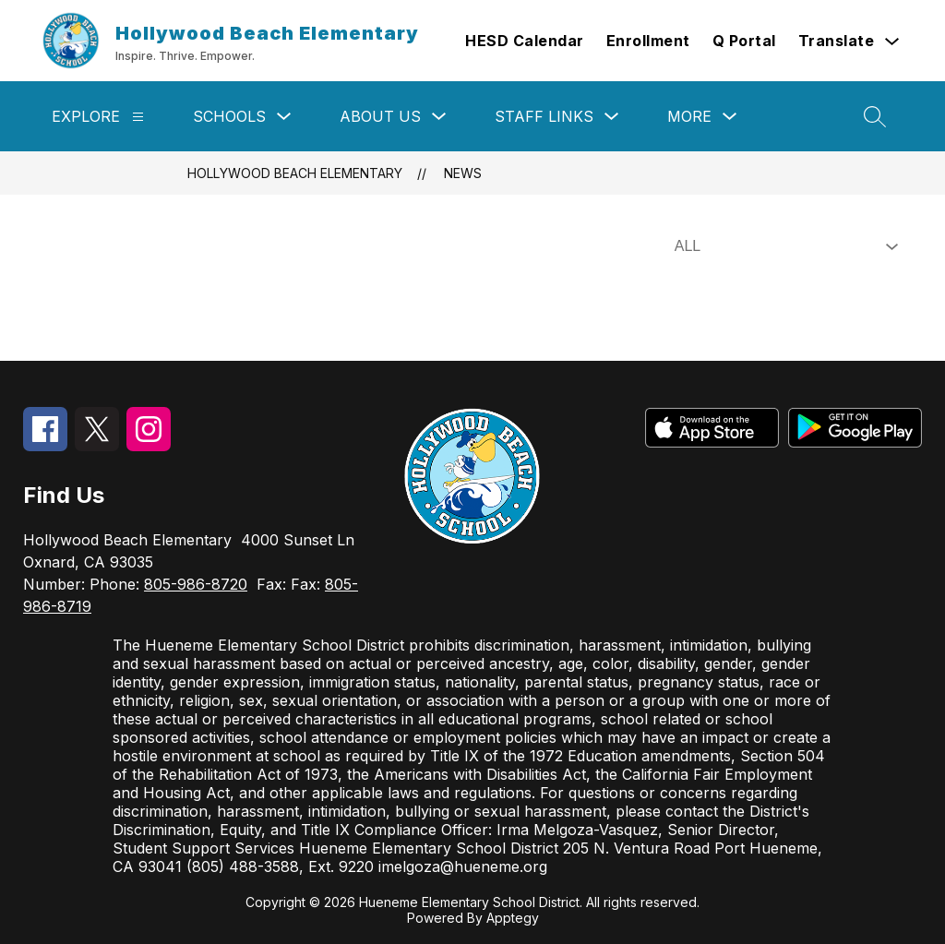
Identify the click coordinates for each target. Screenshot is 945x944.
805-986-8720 (195, 584)
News (463, 173)
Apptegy (512, 918)
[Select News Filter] (782, 246)
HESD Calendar (524, 40)
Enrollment (648, 40)
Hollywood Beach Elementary (294, 173)
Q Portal (744, 40)
